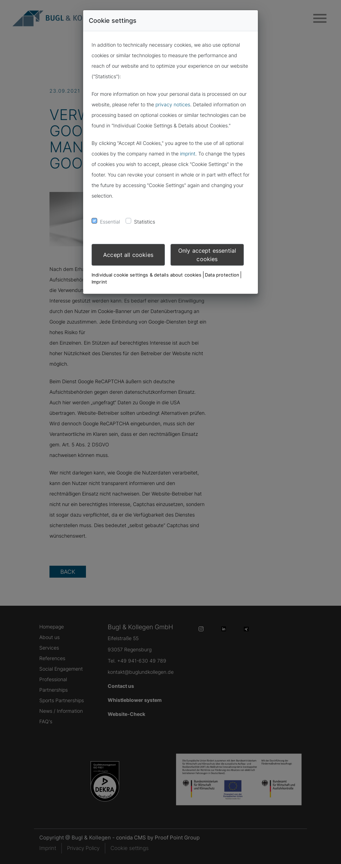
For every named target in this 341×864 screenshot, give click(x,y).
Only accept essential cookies (207, 254)
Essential (110, 222)
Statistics (144, 222)
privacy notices (172, 104)
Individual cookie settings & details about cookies (147, 275)
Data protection (222, 275)
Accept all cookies (128, 254)
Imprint (99, 282)
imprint (187, 154)
